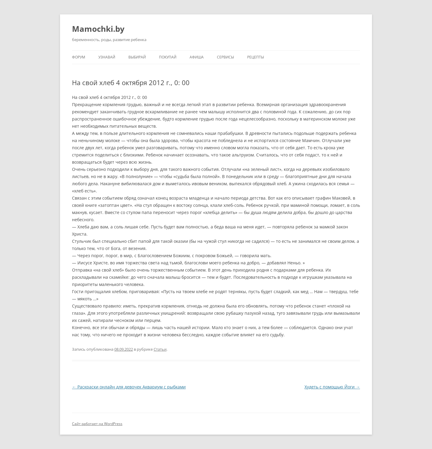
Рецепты (255, 57)
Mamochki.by (98, 28)
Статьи (160, 349)
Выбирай (137, 57)
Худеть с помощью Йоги (332, 387)
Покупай (167, 57)
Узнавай (106, 57)
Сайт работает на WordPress (97, 423)
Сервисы (225, 57)
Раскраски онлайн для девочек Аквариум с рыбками (129, 387)
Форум (78, 57)
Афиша (197, 57)
